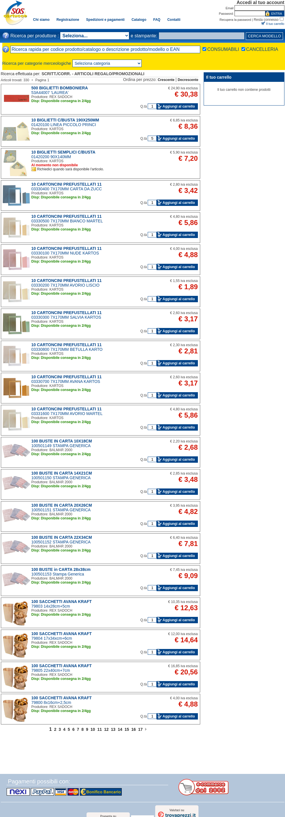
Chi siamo (41, 20)
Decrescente (188, 80)
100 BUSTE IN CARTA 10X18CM (61, 441)
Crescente (166, 80)
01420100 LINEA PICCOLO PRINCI (63, 124)
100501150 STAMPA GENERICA (61, 477)
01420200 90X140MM (51, 156)
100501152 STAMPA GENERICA (61, 542)
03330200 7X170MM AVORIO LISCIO (65, 285)
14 (120, 729)
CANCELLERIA (262, 49)
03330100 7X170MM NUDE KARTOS (65, 253)
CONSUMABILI (223, 49)
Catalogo (139, 20)
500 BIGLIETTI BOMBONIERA (59, 88)
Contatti (173, 20)
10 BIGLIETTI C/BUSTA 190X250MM (65, 120)
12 (106, 729)
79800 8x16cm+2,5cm (51, 702)
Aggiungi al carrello (178, 106)
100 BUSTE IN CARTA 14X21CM (61, 473)
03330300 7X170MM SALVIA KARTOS (66, 317)
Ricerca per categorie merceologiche (36, 63)
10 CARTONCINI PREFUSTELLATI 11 (66, 184)
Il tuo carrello (275, 23)
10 (93, 729)
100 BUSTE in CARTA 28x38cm (61, 569)
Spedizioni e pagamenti (105, 20)
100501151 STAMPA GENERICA (61, 510)
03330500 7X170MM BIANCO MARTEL (67, 221)
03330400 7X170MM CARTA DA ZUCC (66, 189)
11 (99, 729)
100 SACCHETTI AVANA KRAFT (61, 601)
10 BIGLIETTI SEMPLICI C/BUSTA (63, 152)
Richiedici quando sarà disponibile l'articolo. (70, 169)
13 (113, 729)
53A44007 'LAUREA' (50, 92)
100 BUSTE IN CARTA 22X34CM (61, 537)
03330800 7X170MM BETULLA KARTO (67, 349)
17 (140, 729)
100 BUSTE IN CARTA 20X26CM (61, 505)
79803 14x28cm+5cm (50, 606)
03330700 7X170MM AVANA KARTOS (65, 381)
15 (127, 729)
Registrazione (68, 20)
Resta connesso (266, 20)
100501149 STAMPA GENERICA (61, 445)
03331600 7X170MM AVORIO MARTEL (67, 413)
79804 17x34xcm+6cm (51, 638)
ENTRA (276, 13)
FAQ (156, 20)
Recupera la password (235, 19)
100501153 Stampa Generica (57, 574)
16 (133, 729)
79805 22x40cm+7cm (50, 670)
